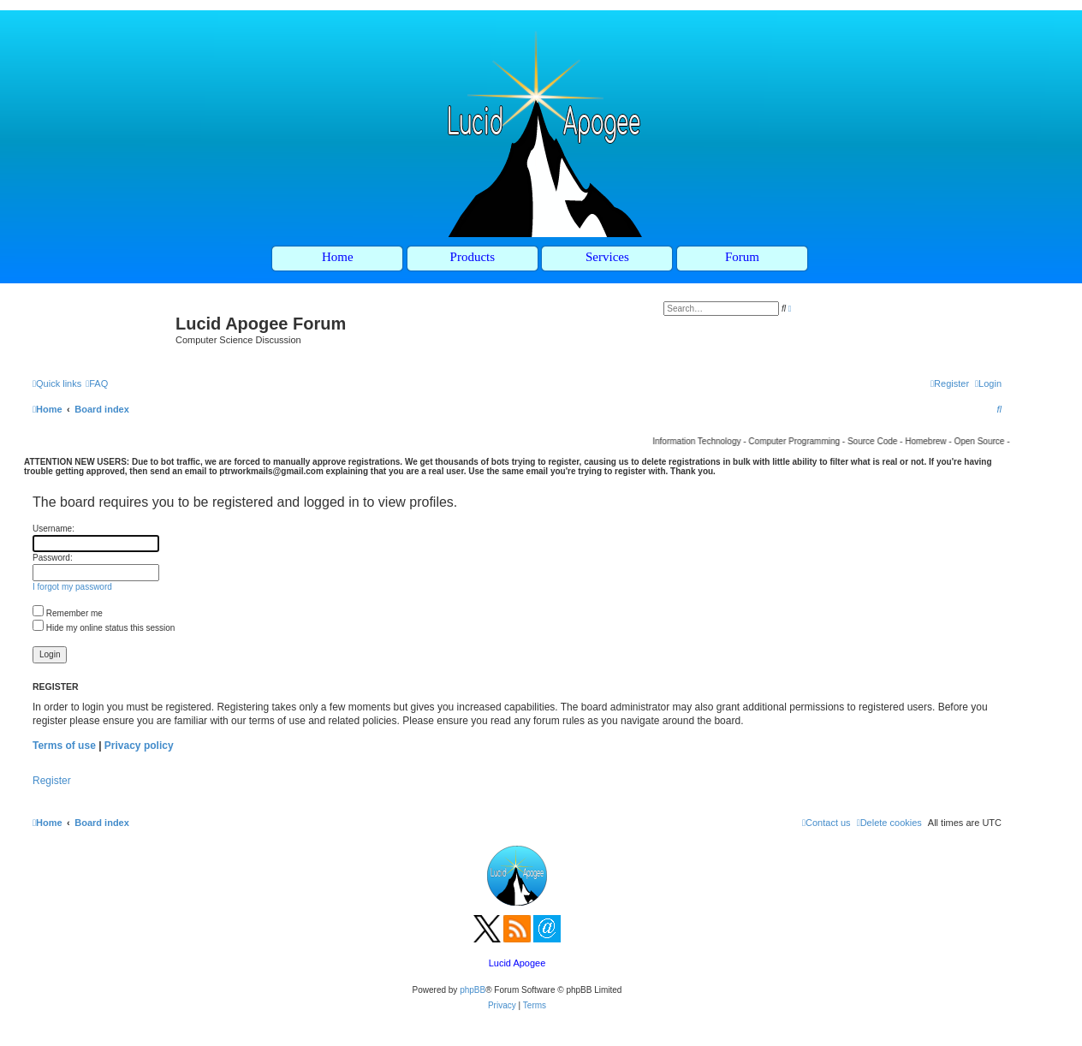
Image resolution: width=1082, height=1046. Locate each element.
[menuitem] (97, 383)
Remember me (68, 613)
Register (52, 781)
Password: (53, 557)
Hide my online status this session (104, 628)
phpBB (472, 990)
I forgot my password (72, 586)
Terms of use (64, 746)
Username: (53, 528)
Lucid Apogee (517, 963)
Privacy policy (139, 746)
